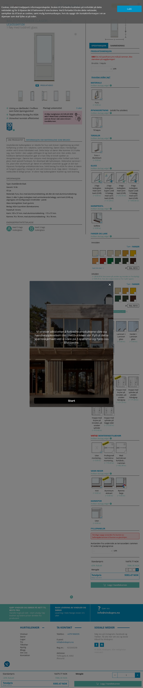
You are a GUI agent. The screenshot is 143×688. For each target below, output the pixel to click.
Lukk (129, 8)
